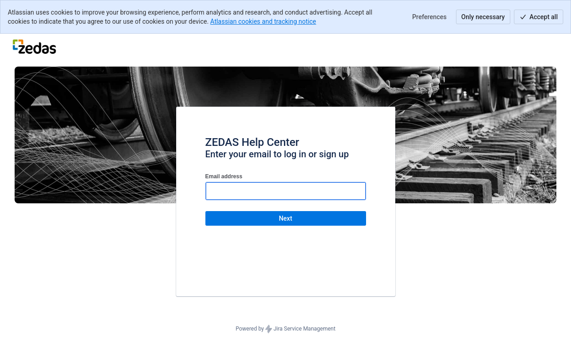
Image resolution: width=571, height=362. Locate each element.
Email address (223, 176)
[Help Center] (34, 46)
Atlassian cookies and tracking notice (263, 21)
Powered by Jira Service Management (285, 329)
